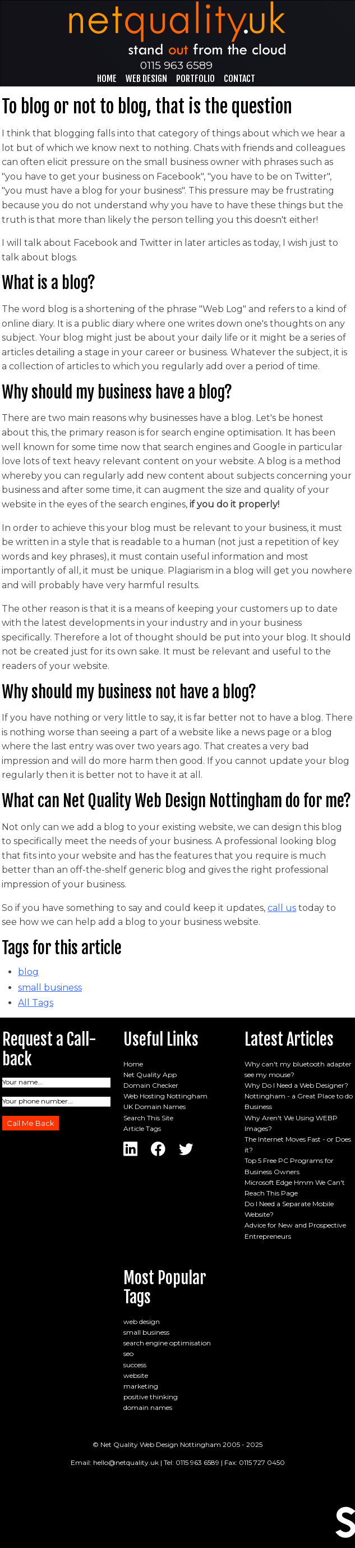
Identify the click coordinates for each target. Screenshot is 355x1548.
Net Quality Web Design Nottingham (160, 1444)
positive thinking (150, 1397)
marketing (140, 1386)
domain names (147, 1407)
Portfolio (195, 78)
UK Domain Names (154, 1106)
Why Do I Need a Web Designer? (296, 1085)
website (135, 1375)
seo (128, 1353)
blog (28, 972)
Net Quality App (150, 1074)
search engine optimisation (167, 1343)
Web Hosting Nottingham (165, 1096)
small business (50, 987)
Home (107, 78)
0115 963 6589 (176, 65)
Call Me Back (30, 1123)
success (134, 1365)
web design (141, 1321)
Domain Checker (150, 1085)
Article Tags (142, 1128)
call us (282, 908)
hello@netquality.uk (126, 1462)
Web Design (146, 78)
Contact (239, 78)
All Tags (35, 1002)
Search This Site (148, 1118)
